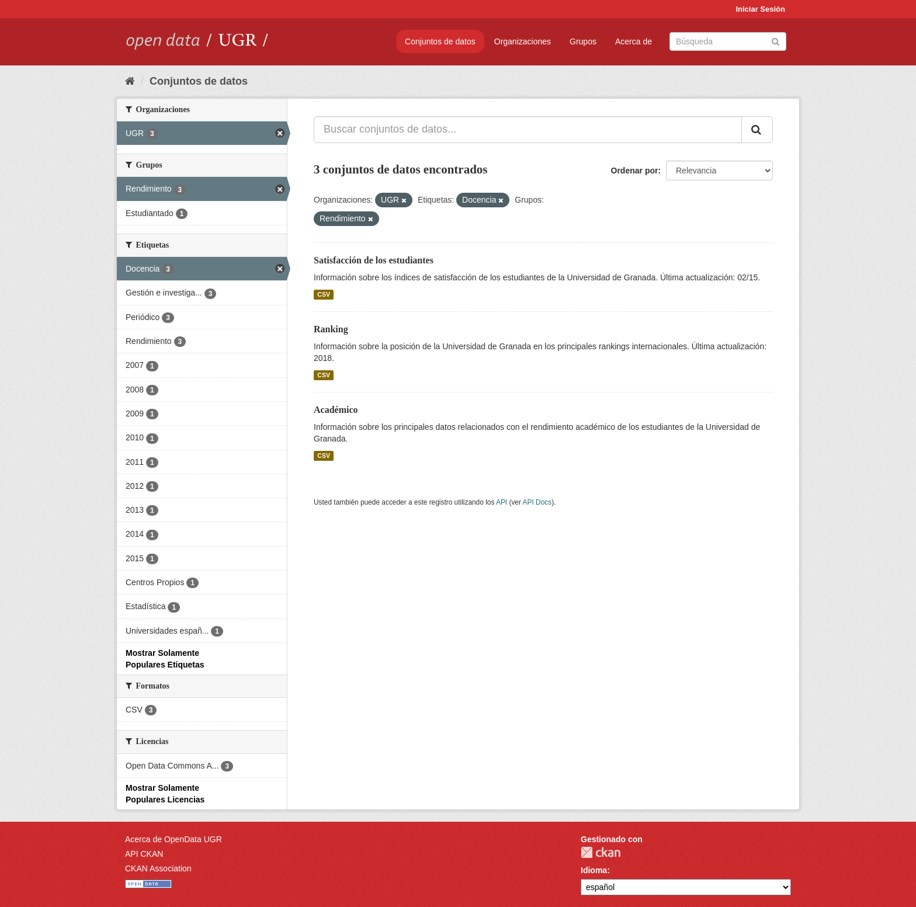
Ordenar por (634, 170)
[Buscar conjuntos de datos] (727, 41)
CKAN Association (158, 868)
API (501, 502)
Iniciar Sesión (760, 9)
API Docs (537, 502)
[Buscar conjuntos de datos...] (528, 129)
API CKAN (144, 854)
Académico (336, 410)
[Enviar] (775, 41)
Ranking (331, 329)
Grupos (583, 41)
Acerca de (633, 41)
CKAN (600, 852)
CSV (323, 294)
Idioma (594, 870)
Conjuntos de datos (440, 41)
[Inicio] (130, 81)
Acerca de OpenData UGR (173, 839)
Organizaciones (522, 41)
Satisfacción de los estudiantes (373, 260)
